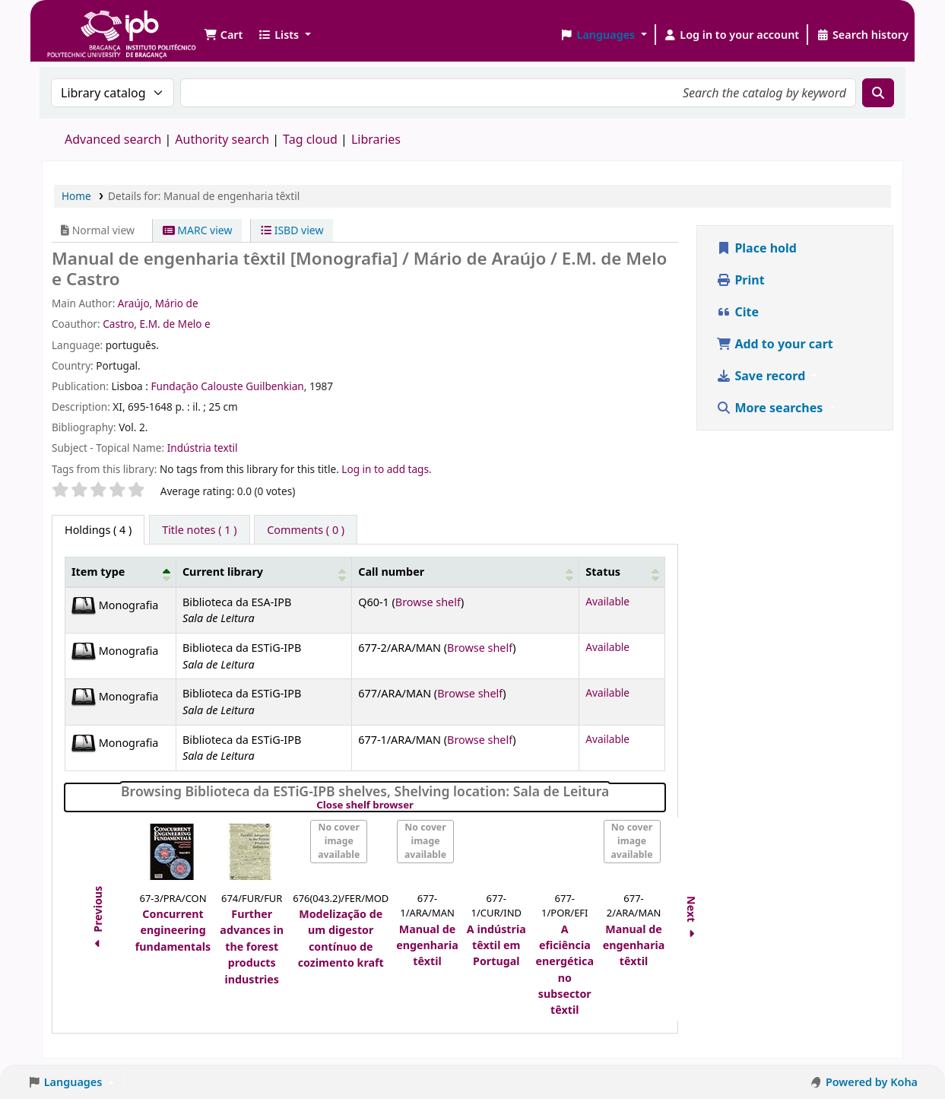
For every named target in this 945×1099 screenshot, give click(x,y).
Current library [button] (222, 571)
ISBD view (292, 230)
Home (76, 196)
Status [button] (602, 571)
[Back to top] (899, 1052)
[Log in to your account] (732, 35)
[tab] (199, 530)
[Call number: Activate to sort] (465, 572)
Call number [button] (391, 571)
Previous (97, 918)
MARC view (198, 230)
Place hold (756, 248)
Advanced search (113, 139)
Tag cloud (310, 139)
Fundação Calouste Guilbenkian (227, 386)
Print (740, 280)
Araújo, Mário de (158, 303)
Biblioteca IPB (84, 23)
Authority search (222, 139)
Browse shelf (428, 602)
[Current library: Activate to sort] (263, 572)
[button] (223, 35)
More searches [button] (771, 407)
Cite (737, 311)
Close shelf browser (417, 805)
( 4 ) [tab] (98, 530)
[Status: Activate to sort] (622, 572)
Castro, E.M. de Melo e (157, 323)
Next (692, 919)
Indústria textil (202, 447)
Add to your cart (774, 343)
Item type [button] (98, 571)
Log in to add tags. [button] (386, 469)
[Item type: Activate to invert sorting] (120, 572)
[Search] (878, 92)
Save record (762, 375)
